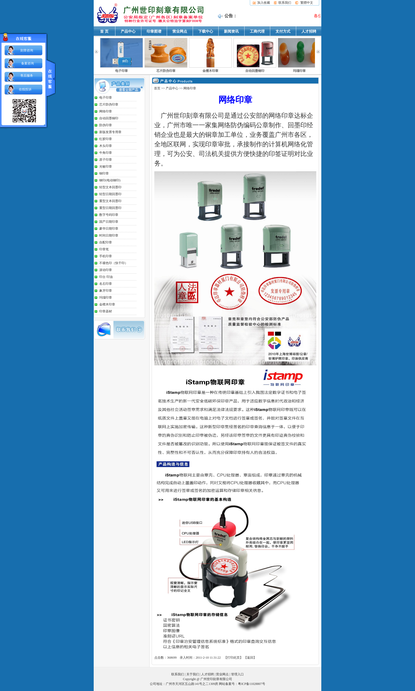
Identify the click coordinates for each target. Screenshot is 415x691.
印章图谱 (154, 31)
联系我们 (284, 3)
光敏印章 (105, 166)
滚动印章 (105, 270)
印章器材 (105, 311)
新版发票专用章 (110, 132)
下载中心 (205, 31)
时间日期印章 (108, 235)
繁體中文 (306, 3)
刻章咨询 (26, 50)
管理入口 (237, 674)
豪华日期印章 (108, 228)
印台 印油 (106, 277)
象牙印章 (105, 290)
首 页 (104, 31)
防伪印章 (105, 125)
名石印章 (105, 284)
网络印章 (105, 111)
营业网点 (179, 31)
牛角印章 (105, 153)
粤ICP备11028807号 (251, 684)
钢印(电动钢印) (109, 180)
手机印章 (105, 256)
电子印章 (121, 71)
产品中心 (128, 31)
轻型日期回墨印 (110, 194)
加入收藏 (263, 3)
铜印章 (104, 173)
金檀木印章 (210, 71)
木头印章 (105, 146)
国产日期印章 (108, 222)
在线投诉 (25, 89)
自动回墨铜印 (254, 71)
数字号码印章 (108, 215)
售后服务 (26, 75)
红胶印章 (105, 139)
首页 (157, 88)
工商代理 (257, 31)
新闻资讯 (231, 31)
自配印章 (105, 242)
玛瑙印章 (299, 71)
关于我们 (192, 674)
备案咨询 (27, 63)
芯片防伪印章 (165, 71)
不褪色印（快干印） (113, 263)
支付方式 (283, 31)
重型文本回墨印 (110, 201)
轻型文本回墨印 (110, 187)
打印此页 (233, 657)
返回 (250, 657)
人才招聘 (308, 31)
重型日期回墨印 (110, 208)
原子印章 (105, 159)
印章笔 (104, 249)
